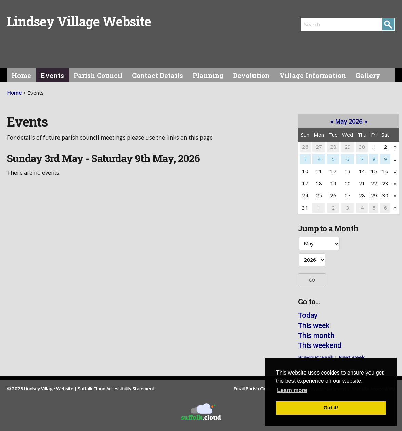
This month (316, 335)
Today (307, 315)
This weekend (319, 345)
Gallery (367, 75)
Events (52, 75)
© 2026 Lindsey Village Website (40, 389)
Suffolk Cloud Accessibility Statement (116, 389)
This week (313, 325)
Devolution (251, 75)
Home (21, 75)
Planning (208, 75)
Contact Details (157, 75)
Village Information (312, 75)
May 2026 (348, 121)
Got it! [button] (331, 407)
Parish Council (98, 75)
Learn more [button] (292, 390)
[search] (324, 24)
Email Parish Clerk (253, 389)
